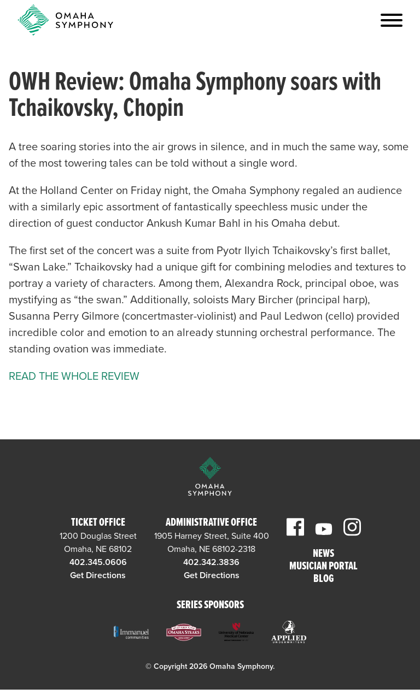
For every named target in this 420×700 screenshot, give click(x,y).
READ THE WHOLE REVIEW (74, 376)
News (323, 554)
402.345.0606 (98, 562)
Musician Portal (323, 567)
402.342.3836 (211, 562)
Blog (323, 579)
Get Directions (98, 575)
